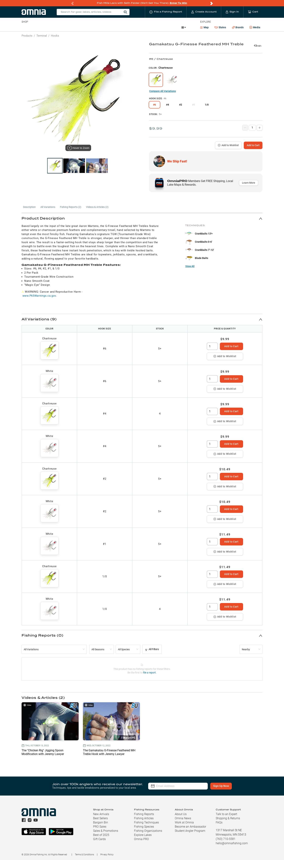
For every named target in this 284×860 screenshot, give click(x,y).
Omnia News (183, 818)
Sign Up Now (223, 786)
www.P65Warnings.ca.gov (39, 295)
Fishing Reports (144, 814)
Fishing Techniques (146, 822)
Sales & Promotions (105, 830)
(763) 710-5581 (225, 839)
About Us (181, 814)
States (220, 27)
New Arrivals (101, 814)
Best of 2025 (101, 835)
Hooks (55, 35)
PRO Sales (99, 826)
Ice (142, 27)
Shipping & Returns (228, 818)
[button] (142, 218)
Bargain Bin (100, 822)
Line (35, 27)
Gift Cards (99, 839)
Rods (47, 27)
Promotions (169, 28)
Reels (59, 27)
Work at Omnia (184, 822)
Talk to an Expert (226, 814)
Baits (25, 27)
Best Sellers (100, 818)
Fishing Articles (144, 818)
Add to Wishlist (228, 145)
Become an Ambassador (190, 826)
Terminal (73, 27)
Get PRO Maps (126, 27)
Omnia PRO (141, 839)
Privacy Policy (107, 854)
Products (27, 35)
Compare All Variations (162, 91)
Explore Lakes (143, 835)
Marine (108, 27)
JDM (152, 27)
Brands (238, 27)
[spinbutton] (212, 346)
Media (254, 27)
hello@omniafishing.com (232, 843)
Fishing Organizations (148, 830)
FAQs (219, 822)
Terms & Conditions (84, 854)
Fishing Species (144, 826)
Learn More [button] (248, 182)
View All (190, 266)
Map (204, 27)
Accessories (91, 27)
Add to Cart (253, 145)
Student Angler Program (190, 830)
